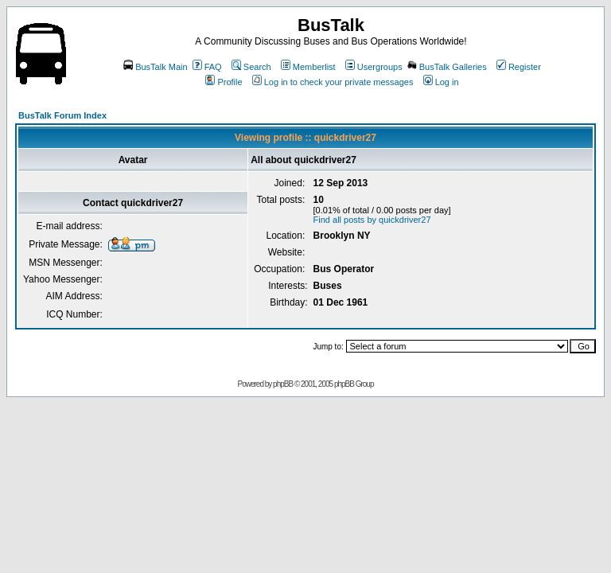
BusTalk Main (155, 67)
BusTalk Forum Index (62, 115)
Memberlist (308, 67)
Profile (223, 82)
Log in (441, 82)
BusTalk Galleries (447, 67)
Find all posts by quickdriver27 (372, 219)
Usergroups (374, 67)
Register (518, 67)
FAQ (207, 67)
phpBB (283, 384)
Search (251, 67)
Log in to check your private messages (333, 82)
